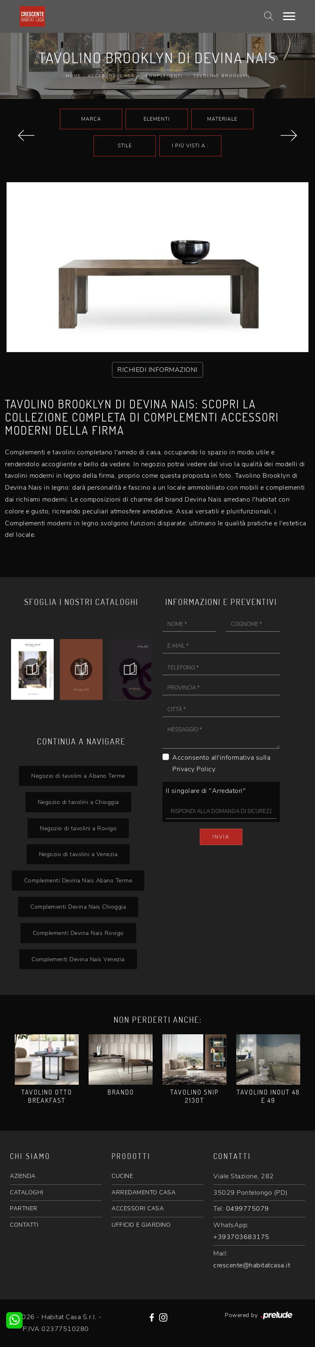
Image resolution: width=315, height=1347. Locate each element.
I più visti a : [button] (190, 145)
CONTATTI (24, 1225)
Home (73, 76)
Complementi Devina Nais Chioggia (78, 907)
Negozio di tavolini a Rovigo (78, 828)
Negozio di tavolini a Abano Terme (78, 776)
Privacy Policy (193, 769)
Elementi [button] (157, 119)
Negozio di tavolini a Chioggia (78, 802)
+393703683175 (241, 1237)
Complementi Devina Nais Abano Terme (78, 880)
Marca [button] (91, 119)
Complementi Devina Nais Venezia (78, 959)
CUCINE (122, 1176)
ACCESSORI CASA (138, 1208)
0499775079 (247, 1208)
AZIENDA (23, 1176)
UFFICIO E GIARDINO (141, 1225)
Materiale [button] (222, 119)
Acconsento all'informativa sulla (221, 763)
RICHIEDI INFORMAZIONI (157, 369)
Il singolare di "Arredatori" (206, 790)
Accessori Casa (111, 76)
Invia (221, 837)
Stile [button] (125, 145)
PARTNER (24, 1208)
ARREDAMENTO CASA (144, 1192)
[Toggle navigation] (289, 16)
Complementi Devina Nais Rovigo (78, 933)
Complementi (164, 76)
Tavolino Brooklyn (221, 76)
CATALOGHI (26, 1192)
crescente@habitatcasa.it (251, 1265)
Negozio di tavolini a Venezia (78, 854)
